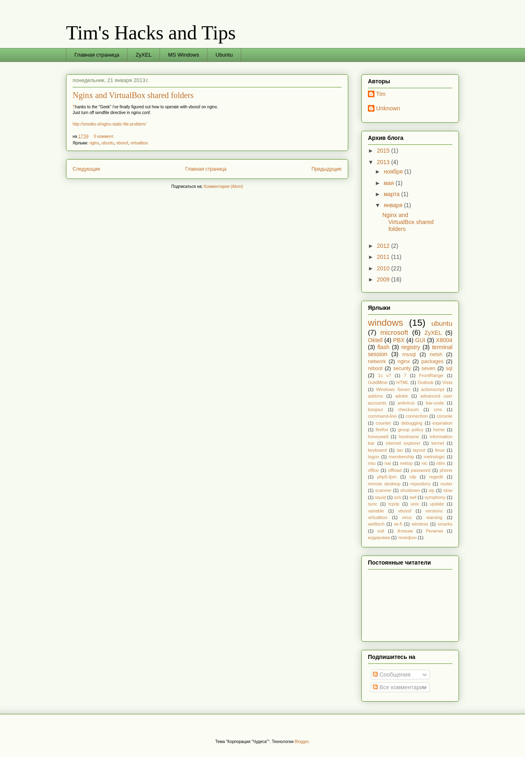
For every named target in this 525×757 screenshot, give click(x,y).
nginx (94, 143)
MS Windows (183, 55)
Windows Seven (393, 389)
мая (389, 183)
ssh (397, 497)
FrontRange (431, 375)
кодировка (379, 537)
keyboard (377, 450)
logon (373, 456)
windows (385, 323)
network (377, 361)
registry (410, 347)
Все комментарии (399, 687)
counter (383, 423)
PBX (398, 340)
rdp (412, 476)
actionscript (432, 389)
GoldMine (378, 382)
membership (401, 456)
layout (419, 450)
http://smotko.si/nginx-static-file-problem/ (109, 124)
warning (434, 517)
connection (417, 416)
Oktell (375, 340)
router (446, 483)
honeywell (378, 436)
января (393, 205)
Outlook (426, 382)
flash (383, 347)
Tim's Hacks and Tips (151, 32)
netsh (436, 354)
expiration (443, 423)
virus (407, 517)
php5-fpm (387, 476)
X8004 (444, 340)
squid (380, 497)
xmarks (445, 523)
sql (449, 368)
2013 (384, 162)
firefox (382, 429)
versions (434, 510)
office (373, 470)
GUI (420, 340)
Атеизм (405, 530)
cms (438, 409)
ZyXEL (144, 55)
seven (429, 368)
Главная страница (97, 55)
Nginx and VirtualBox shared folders (133, 95)
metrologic (434, 456)
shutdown (410, 490)
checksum (408, 409)
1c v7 (384, 375)
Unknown (388, 108)
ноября (393, 171)
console (444, 416)
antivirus (406, 402)
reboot (375, 368)
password (421, 470)
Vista (447, 382)
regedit (436, 476)
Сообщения (392, 674)
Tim (381, 94)
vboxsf (122, 143)
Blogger (302, 741)
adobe (401, 395)
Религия (434, 530)
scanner (383, 490)
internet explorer (403, 443)
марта (392, 194)
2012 (384, 245)
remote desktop (384, 483)
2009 (384, 279)
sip (431, 490)
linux (440, 450)
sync (372, 503)
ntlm (440, 463)
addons (375, 395)
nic (424, 463)
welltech (376, 523)
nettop (406, 463)
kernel (437, 443)
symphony (435, 497)
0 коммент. (104, 136)
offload (395, 470)
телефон (407, 537)
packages (432, 361)
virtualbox (139, 143)
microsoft (394, 332)
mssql (409, 354)
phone (446, 470)
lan (400, 450)
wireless (420, 523)
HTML (402, 382)
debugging (411, 423)
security (402, 368)
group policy (410, 429)
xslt (380, 530)
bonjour (375, 409)
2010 (384, 268)
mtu (372, 463)
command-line (382, 416)
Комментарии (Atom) (223, 186)
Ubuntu (224, 55)
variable (376, 510)
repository (420, 483)
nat (388, 463)
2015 (384, 150)
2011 (384, 257)
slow (447, 490)
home (439, 429)
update (437, 503)
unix (415, 503)
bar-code (435, 402)
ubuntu (107, 143)
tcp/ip (393, 503)
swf (412, 497)
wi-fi (398, 523)
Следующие (86, 169)
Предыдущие (326, 169)
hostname (409, 436)
